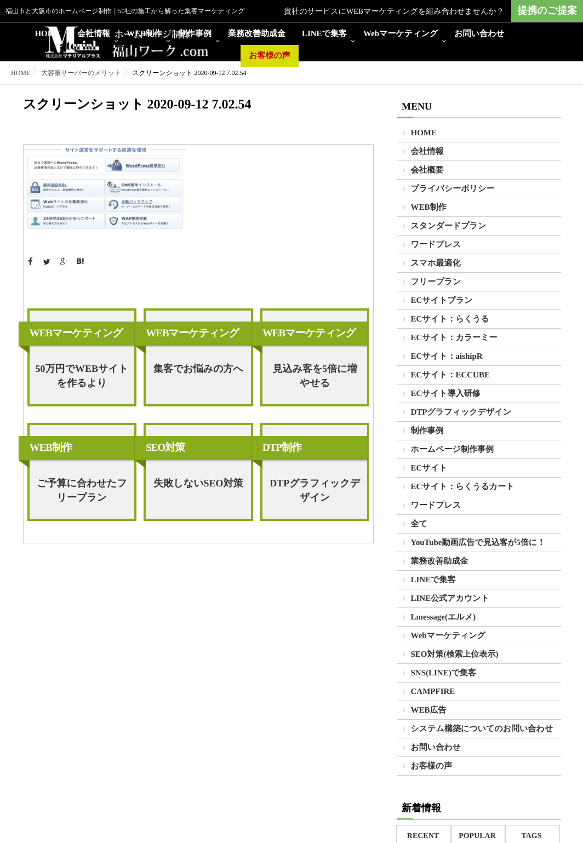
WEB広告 (429, 710)
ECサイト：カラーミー (454, 338)
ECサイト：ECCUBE (450, 375)
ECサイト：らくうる (450, 319)
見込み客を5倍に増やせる (314, 375)
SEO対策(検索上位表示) (455, 654)
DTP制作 (281, 448)
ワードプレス (436, 244)
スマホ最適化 (436, 263)
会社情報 (93, 34)
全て (419, 524)
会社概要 (427, 170)
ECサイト (429, 468)
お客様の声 (269, 55)
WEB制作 (144, 34)
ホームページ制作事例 (452, 449)
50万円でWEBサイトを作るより (81, 375)
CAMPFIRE (433, 691)
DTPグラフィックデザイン (315, 490)
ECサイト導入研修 (446, 393)
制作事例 (195, 34)
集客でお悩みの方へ (198, 368)
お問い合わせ (479, 34)
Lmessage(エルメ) (443, 617)
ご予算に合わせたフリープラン (82, 490)
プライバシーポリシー (453, 189)
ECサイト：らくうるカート (463, 487)
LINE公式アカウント (450, 598)
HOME (48, 34)
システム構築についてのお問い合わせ (482, 729)
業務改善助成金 (256, 34)
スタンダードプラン (449, 226)
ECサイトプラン (442, 300)
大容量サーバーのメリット (81, 73)
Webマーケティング (400, 34)
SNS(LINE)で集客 (444, 673)
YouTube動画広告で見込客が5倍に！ (478, 542)
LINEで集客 (324, 34)
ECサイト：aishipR (447, 356)
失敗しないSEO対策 (198, 483)
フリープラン (436, 282)
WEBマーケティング (76, 333)
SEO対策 (165, 448)
